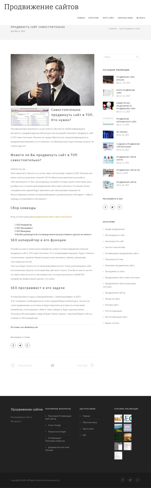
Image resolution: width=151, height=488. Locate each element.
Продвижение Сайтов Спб (128, 170)
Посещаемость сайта (115, 271)
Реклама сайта (112, 304)
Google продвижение (115, 228)
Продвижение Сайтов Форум (126, 158)
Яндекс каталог (112, 322)
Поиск (141, 18)
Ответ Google (54, 425)
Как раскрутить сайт (114, 241)
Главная (81, 17)
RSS (84, 435)
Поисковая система (114, 259)
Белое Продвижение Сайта (125, 91)
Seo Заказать (122, 131)
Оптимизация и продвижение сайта (121, 253)
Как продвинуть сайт (130, 28)
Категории (93, 17)
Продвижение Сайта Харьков (125, 78)
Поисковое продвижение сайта (119, 265)
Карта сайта (108, 17)
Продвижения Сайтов (126, 182)
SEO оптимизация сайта (116, 316)
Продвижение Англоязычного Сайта (126, 120)
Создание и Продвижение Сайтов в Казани (128, 145)
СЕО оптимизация (113, 310)
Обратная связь (125, 17)
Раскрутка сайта (112, 298)
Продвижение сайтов (115, 292)
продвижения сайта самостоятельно (52, 216)
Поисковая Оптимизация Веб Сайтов (58, 417)
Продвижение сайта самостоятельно (122, 277)
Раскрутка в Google (57, 431)
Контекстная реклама (115, 247)
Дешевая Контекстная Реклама (57, 448)
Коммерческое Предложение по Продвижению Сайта (125, 106)
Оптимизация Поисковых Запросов (55, 439)
